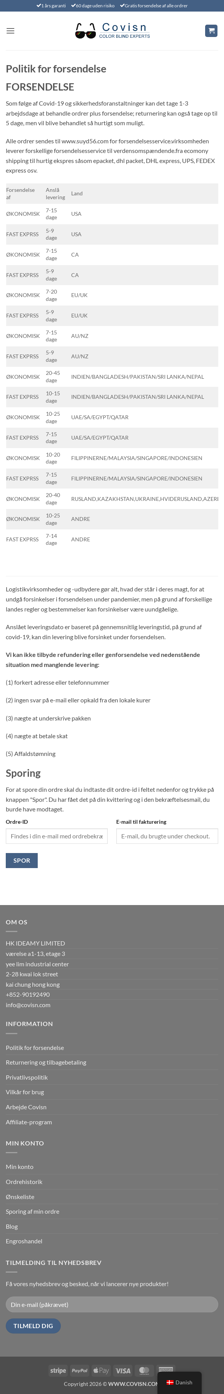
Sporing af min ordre (32, 1211)
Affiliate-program (29, 1121)
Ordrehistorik (24, 1181)
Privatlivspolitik (27, 1077)
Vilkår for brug (25, 1091)
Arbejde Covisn (26, 1106)
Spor (21, 860)
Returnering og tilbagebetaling (46, 1062)
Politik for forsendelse (35, 1047)
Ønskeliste (20, 1196)
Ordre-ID (17, 821)
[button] (10, 30)
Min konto (19, 1166)
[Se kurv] (211, 31)
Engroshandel (24, 1241)
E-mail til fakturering (141, 821)
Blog (12, 1226)
